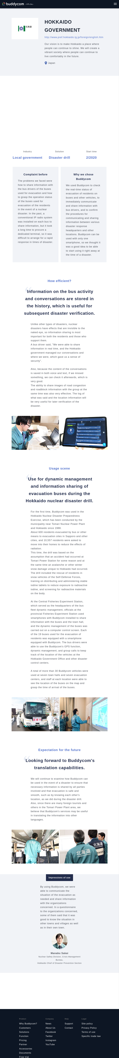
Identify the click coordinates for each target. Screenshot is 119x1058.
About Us (50, 1028)
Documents (25, 1053)
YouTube (50, 1044)
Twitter (49, 1036)
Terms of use (88, 1032)
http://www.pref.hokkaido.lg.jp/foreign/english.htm (74, 37)
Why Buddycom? (28, 1023)
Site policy (87, 1023)
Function (23, 1036)
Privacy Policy (89, 1028)
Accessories (25, 1049)
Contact (69, 1028)
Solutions (24, 1032)
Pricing (23, 1040)
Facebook (51, 1032)
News (48, 1023)
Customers (25, 1028)
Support (69, 1023)
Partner (23, 1044)
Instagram (51, 1040)
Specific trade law (91, 1036)
